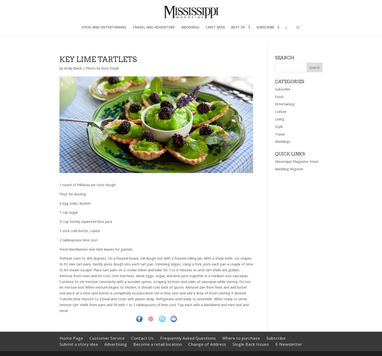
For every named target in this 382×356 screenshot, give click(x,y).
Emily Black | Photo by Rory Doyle (91, 68)
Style (279, 126)
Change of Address (207, 344)
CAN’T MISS (215, 27)
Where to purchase (241, 338)
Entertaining (285, 104)
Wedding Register (289, 169)
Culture (280, 111)
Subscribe (282, 89)
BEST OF (238, 27)
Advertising (115, 344)
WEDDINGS (190, 27)
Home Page (71, 338)
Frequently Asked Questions (188, 338)
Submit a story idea (78, 344)
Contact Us (142, 338)
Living (279, 119)
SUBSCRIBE (265, 27)
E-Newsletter (288, 344)
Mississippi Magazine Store (296, 161)
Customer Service (107, 338)
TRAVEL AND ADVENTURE (154, 27)
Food (279, 96)
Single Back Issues (250, 344)
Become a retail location (157, 344)
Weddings (283, 141)
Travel (280, 134)
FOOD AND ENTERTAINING (104, 27)
